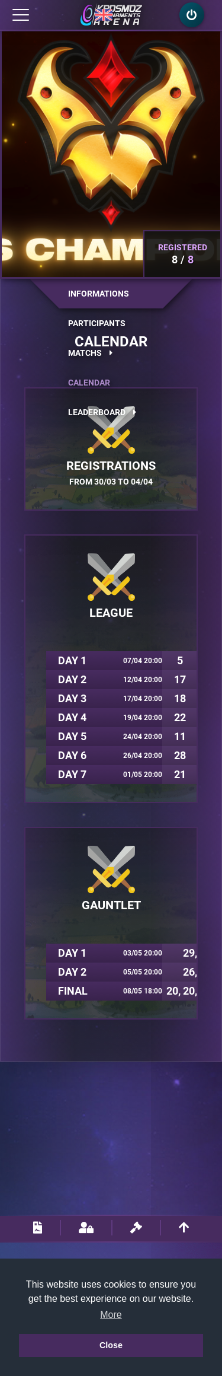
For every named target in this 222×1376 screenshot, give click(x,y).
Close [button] (111, 1345)
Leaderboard (102, 412)
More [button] (110, 1315)
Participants (97, 323)
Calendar (89, 382)
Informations (98, 293)
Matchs (90, 353)
